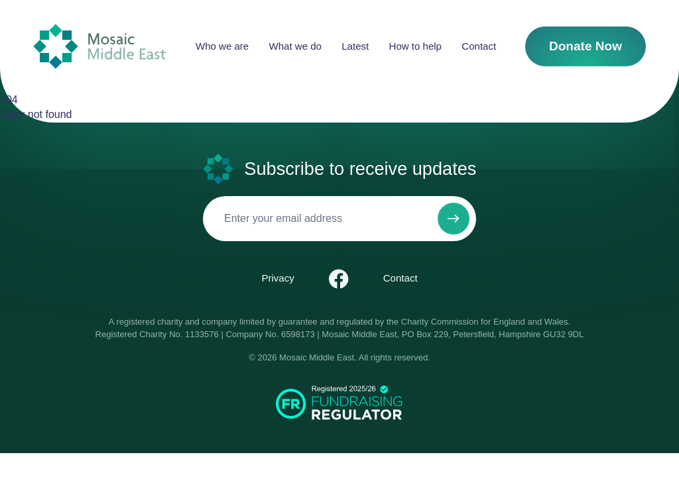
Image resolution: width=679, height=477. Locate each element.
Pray (352, 405)
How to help (58, 69)
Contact (48, 81)
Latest (45, 57)
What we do (57, 45)
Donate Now (32, 103)
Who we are (57, 33)
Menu (122, 360)
